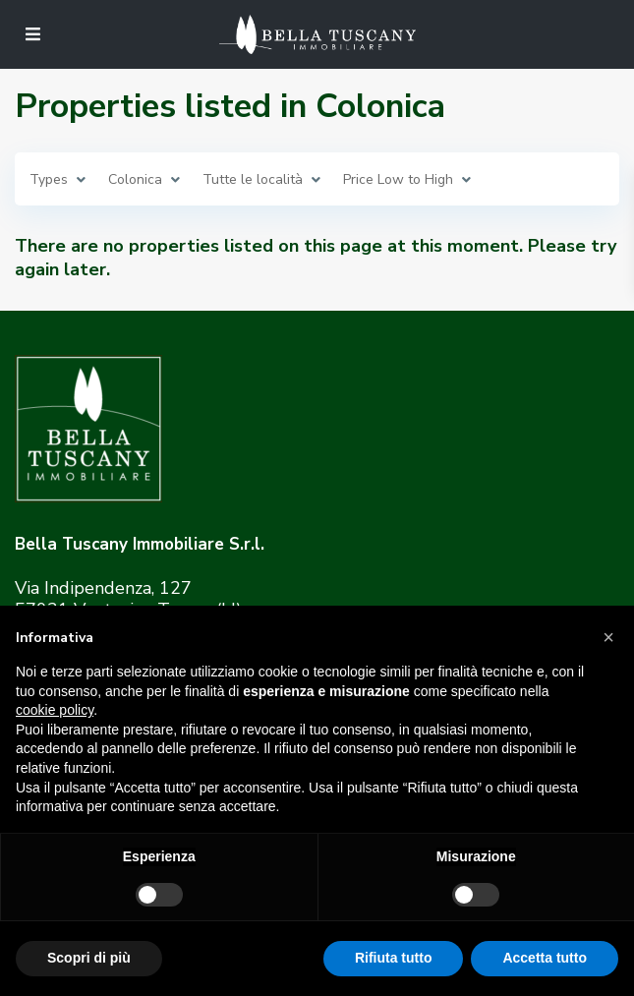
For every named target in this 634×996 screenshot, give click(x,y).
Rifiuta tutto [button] (393, 958)
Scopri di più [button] (89, 958)
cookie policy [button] (54, 710)
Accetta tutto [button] (544, 958)
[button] (608, 637)
